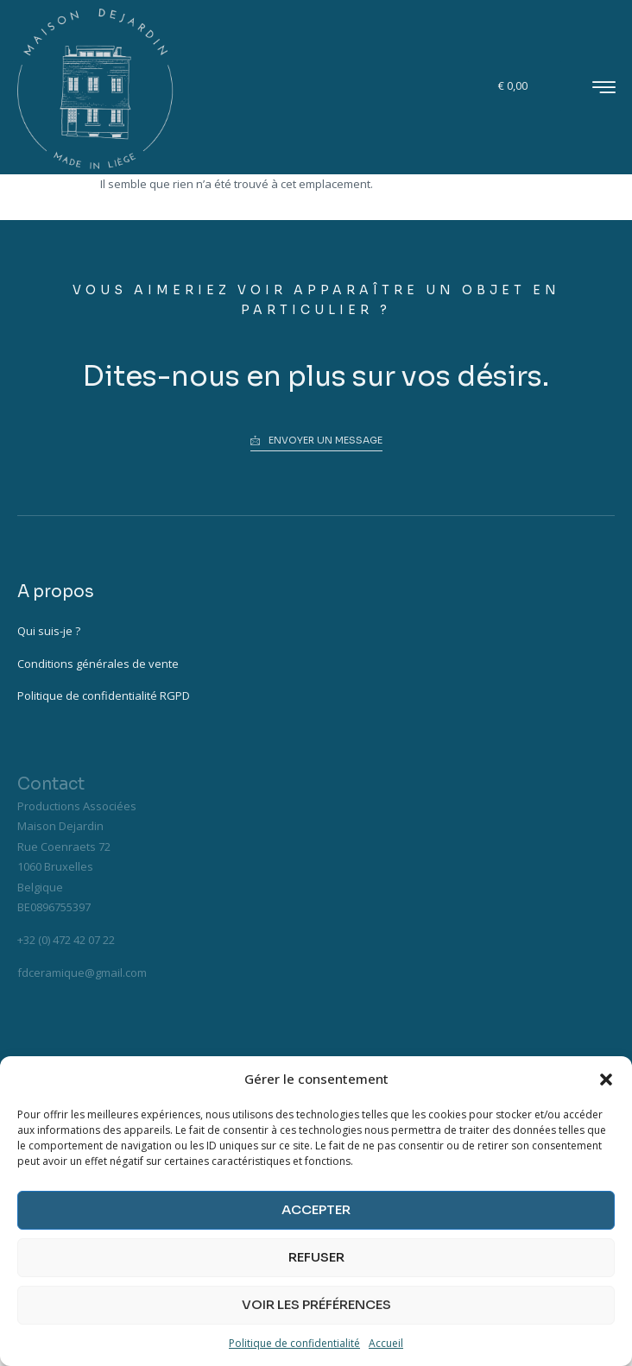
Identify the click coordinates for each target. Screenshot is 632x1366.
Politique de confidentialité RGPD (103, 695)
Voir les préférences (316, 1304)
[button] (606, 1079)
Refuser (316, 1257)
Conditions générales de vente (98, 663)
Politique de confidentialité (294, 1343)
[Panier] (514, 85)
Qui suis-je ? (48, 631)
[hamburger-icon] (604, 89)
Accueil (386, 1343)
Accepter (316, 1209)
